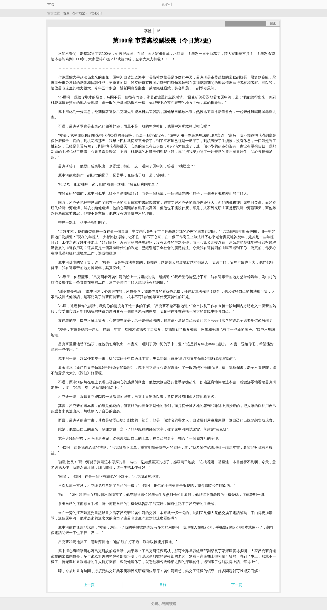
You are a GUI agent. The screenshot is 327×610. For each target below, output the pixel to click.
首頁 (50, 4)
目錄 (162, 585)
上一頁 (89, 585)
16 (158, 31)
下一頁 (236, 585)
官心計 (96, 13)
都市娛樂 (78, 13)
